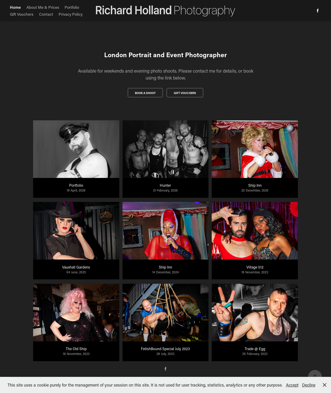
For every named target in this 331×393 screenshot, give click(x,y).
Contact (46, 14)
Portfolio (72, 7)
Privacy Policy (71, 14)
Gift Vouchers (21, 14)
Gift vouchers (185, 93)
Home (15, 7)
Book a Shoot (145, 93)
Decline (308, 385)
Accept (292, 385)
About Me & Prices (42, 7)
